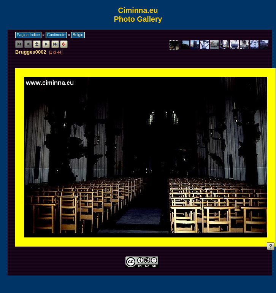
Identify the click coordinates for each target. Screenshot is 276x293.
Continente (56, 35)
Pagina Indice (28, 35)
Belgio (78, 35)
